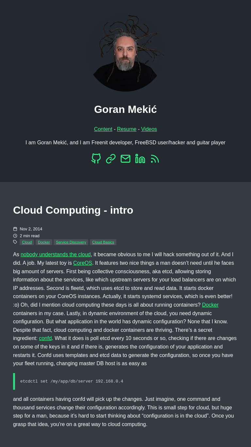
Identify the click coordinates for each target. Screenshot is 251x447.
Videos (149, 129)
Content (103, 129)
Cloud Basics (103, 242)
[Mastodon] (111, 160)
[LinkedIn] (140, 160)
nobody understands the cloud (56, 254)
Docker (44, 242)
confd (45, 338)
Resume (127, 129)
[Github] (96, 160)
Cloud (27, 242)
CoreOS (82, 263)
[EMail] (125, 160)
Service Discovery (71, 242)
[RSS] (155, 160)
